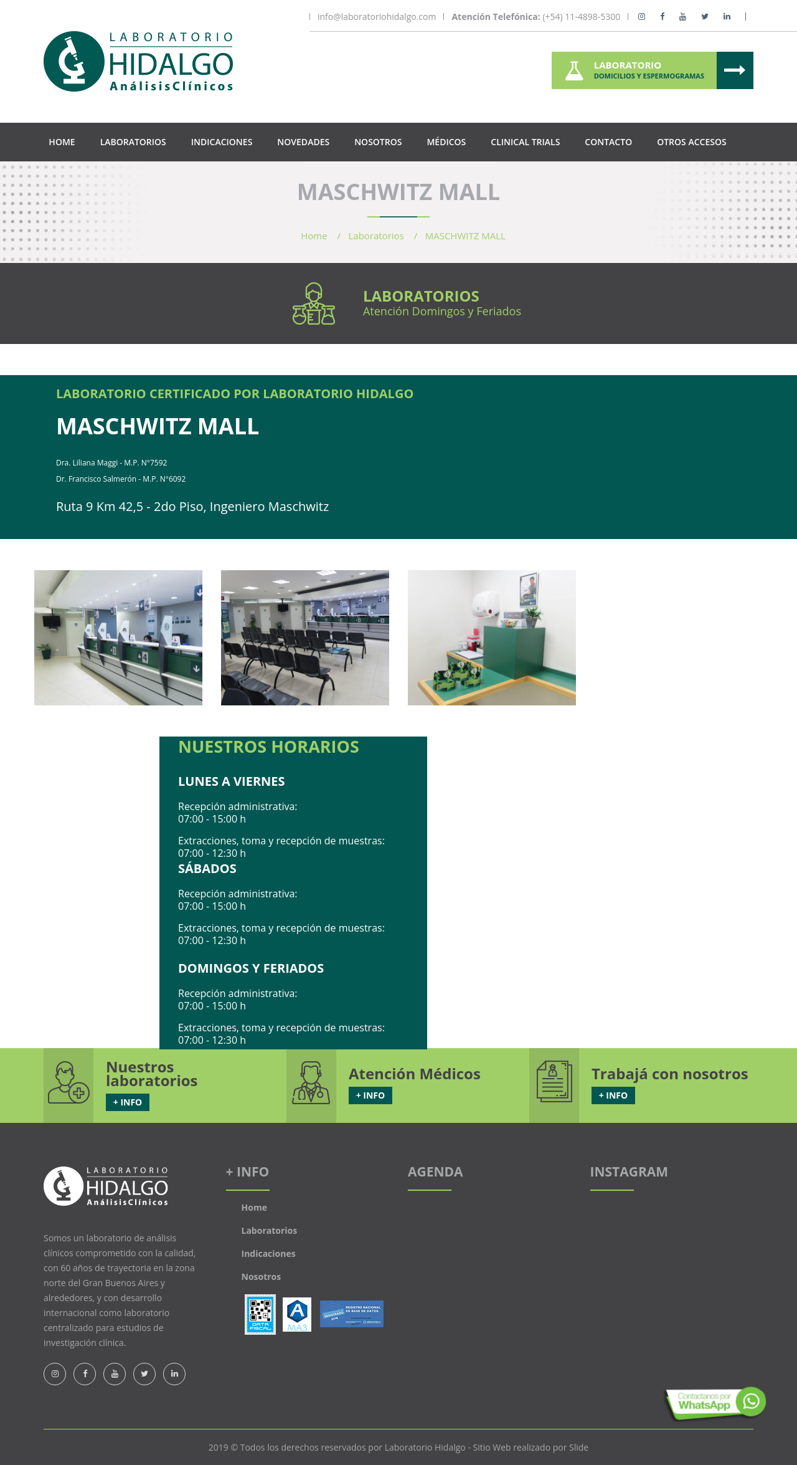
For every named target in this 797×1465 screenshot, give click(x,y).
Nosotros (378, 142)
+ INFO (127, 1102)
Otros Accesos (691, 142)
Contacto (608, 142)
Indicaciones (222, 142)
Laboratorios (133, 142)
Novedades (303, 142)
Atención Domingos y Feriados (442, 310)
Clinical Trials (525, 142)
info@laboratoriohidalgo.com (377, 17)
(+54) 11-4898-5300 (535, 17)
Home (62, 142)
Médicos (446, 142)
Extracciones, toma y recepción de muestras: (281, 840)
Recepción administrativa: (238, 806)
